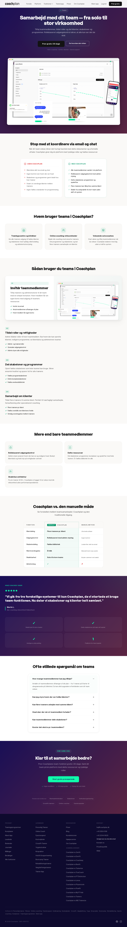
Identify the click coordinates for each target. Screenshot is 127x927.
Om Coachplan (79, 4)
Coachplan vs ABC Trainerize (76, 900)
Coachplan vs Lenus (73, 880)
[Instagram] (121, 921)
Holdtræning (57, 911)
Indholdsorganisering (86, 801)
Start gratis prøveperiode (63, 782)
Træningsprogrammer (13, 827)
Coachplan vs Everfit (73, 856)
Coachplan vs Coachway (74, 860)
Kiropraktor (40, 851)
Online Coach (40, 831)
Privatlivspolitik (102, 847)
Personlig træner (18, 911)
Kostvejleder (40, 839)
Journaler (8, 847)
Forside (29, 4)
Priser (69, 4)
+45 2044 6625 (102, 835)
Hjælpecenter (71, 839)
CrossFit (73, 911)
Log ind (103, 4)
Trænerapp (60, 4)
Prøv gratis (115, 4)
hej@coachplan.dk (103, 827)
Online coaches (64, 806)
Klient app (95, 4)
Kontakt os (100, 843)
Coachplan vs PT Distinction (76, 876)
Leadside (8, 839)
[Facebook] (117, 921)
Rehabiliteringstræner (43, 864)
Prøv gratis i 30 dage (51, 44)
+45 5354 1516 (102, 831)
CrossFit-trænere (48, 806)
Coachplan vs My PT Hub (74, 892)
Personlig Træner (42, 827)
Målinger (8, 851)
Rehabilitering (111, 911)
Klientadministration (56, 801)
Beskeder (8, 843)
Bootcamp (102, 911)
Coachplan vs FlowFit (73, 888)
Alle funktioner (10, 859)
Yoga (88, 911)
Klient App (8, 835)
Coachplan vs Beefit (73, 864)
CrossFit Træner (41, 843)
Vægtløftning (81, 911)
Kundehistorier (71, 835)
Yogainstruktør (41, 847)
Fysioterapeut (41, 835)
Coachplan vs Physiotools (75, 884)
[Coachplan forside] (12, 3)
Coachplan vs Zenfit (73, 852)
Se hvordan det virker (77, 43)
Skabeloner (71, 801)
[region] (63, 547)
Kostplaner (9, 831)
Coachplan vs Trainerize (74, 868)
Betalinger (9, 855)
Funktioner (48, 4)
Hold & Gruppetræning (44, 855)
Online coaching (36, 911)
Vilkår (98, 851)
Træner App (40, 872)
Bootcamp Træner (42, 859)
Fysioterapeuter (79, 806)
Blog (67, 831)
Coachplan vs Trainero (74, 897)
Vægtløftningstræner (43, 867)
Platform (38, 4)
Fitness (27, 911)
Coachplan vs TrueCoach (75, 872)
